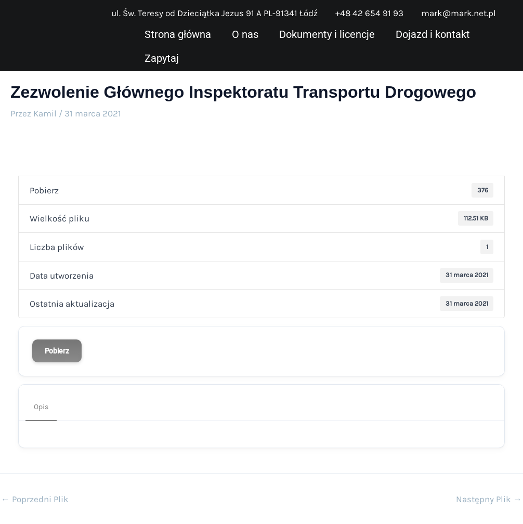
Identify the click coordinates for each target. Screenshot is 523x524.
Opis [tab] (41, 406)
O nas (245, 34)
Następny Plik (489, 499)
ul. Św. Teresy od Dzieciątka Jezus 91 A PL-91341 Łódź (214, 13)
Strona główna (178, 34)
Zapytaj (162, 58)
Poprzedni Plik (35, 499)
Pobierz (57, 351)
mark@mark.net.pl (458, 13)
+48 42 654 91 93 (369, 13)
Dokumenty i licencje (327, 34)
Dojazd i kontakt (433, 34)
